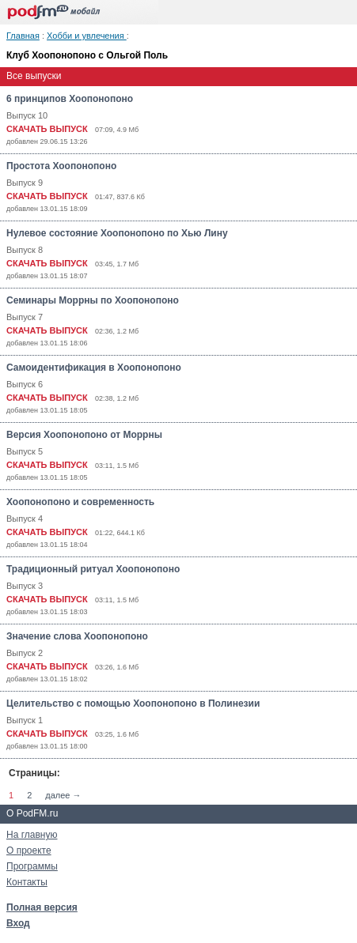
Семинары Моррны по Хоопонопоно (92, 300)
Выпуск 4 (24, 518)
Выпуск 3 (24, 585)
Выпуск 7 (24, 317)
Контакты (26, 882)
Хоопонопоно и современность (80, 501)
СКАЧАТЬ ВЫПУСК (47, 129)
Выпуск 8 (24, 250)
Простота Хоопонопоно (61, 166)
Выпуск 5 (24, 451)
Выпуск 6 (24, 384)
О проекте (28, 850)
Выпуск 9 (24, 182)
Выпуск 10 (26, 115)
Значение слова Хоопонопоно (77, 636)
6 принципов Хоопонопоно (69, 98)
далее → (63, 795)
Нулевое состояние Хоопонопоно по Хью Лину (117, 233)
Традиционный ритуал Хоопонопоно (93, 569)
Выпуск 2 (24, 653)
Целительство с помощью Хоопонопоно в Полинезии (133, 703)
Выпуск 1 (24, 720)
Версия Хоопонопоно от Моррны (84, 434)
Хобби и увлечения (87, 35)
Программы (32, 866)
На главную (31, 834)
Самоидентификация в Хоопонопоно (93, 367)
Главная (23, 35)
